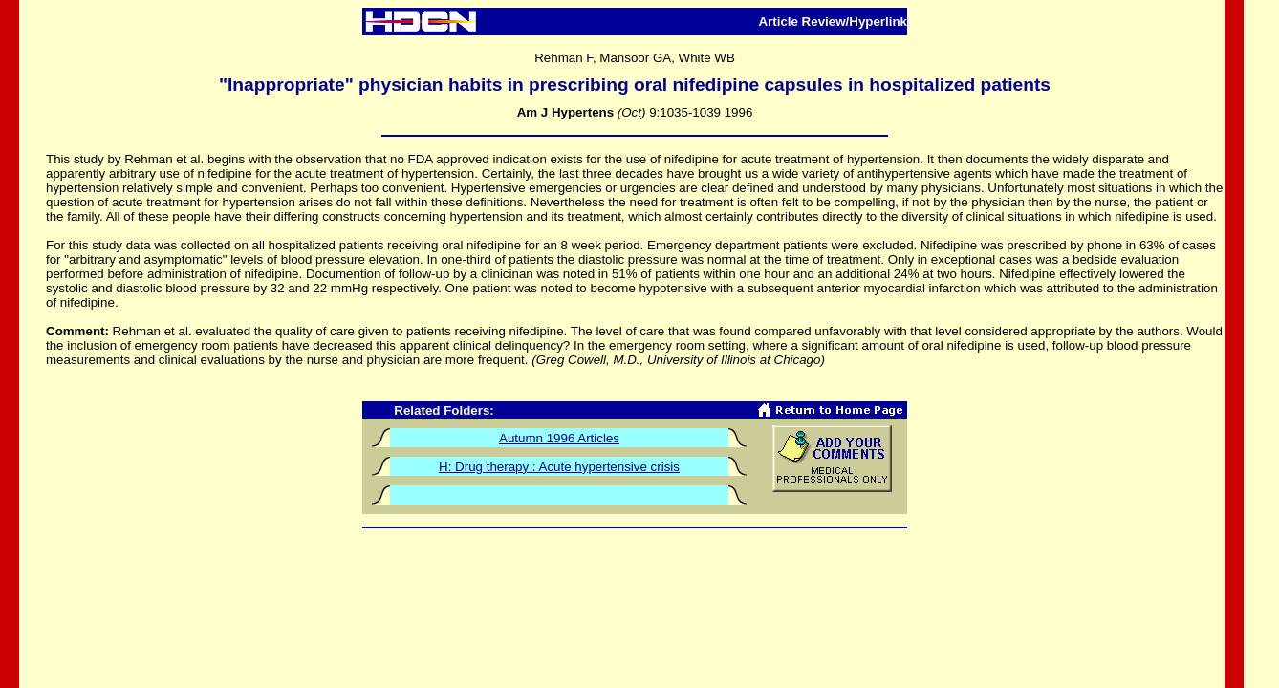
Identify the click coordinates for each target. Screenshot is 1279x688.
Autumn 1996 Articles (559, 438)
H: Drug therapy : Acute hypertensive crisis (559, 467)
